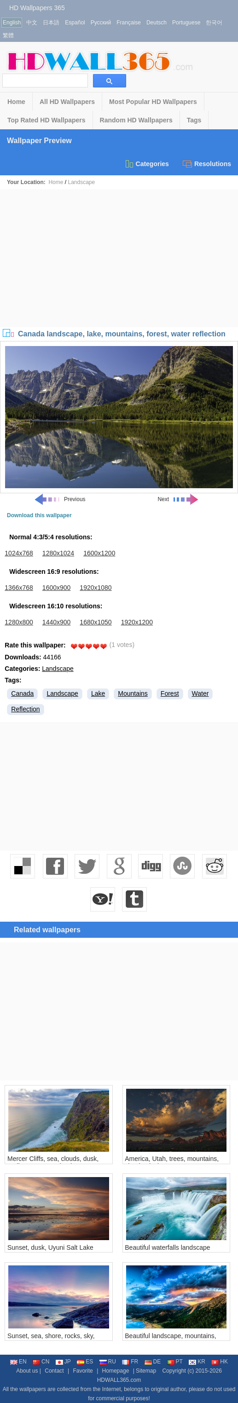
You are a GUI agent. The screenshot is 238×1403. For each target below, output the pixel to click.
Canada (22, 693)
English (12, 22)
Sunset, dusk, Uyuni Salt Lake (50, 1247)
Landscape (81, 182)
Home (16, 101)
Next (178, 499)
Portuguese (186, 22)
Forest (170, 693)
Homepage (115, 1371)
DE (153, 1361)
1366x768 (19, 587)
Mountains (133, 693)
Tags (194, 120)
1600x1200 (99, 553)
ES (85, 1361)
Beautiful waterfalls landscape (167, 1247)
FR (130, 1361)
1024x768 (19, 553)
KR (197, 1361)
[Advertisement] (119, 258)
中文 (31, 22)
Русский (101, 22)
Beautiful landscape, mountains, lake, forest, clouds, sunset (170, 1339)
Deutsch (156, 22)
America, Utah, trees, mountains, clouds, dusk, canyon (172, 1162)
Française (128, 22)
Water (200, 693)
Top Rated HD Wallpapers (46, 120)
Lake (98, 693)
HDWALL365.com (119, 1380)
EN (18, 1361)
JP (63, 1361)
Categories (146, 163)
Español (75, 22)
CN (41, 1361)
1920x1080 (95, 587)
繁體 (8, 35)
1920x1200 (137, 622)
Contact (54, 1371)
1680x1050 (95, 622)
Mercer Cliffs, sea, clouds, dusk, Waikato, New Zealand (53, 1162)
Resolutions (207, 163)
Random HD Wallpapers (136, 120)
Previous (60, 499)
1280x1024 (58, 553)
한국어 (214, 22)
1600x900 (56, 587)
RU (107, 1361)
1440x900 (56, 622)
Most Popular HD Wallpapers (153, 101)
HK (219, 1361)
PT (175, 1361)
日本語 (51, 22)
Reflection (25, 709)
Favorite (83, 1371)
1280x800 (19, 622)
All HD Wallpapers (67, 101)
